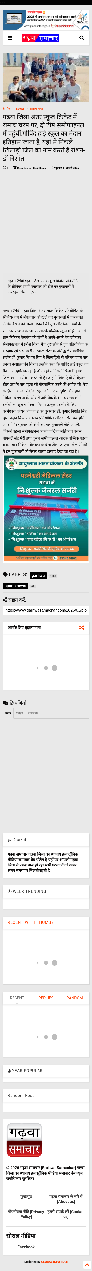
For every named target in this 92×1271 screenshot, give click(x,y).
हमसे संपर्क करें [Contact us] (66, 1214)
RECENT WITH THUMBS (31, 922)
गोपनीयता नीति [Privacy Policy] (26, 1214)
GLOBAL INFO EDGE (54, 1262)
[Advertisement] (46, 223)
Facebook (26, 1247)
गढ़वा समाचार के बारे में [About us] (65, 1199)
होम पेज (6, 108)
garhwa (20, 108)
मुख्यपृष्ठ (26, 1196)
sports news (36, 108)
